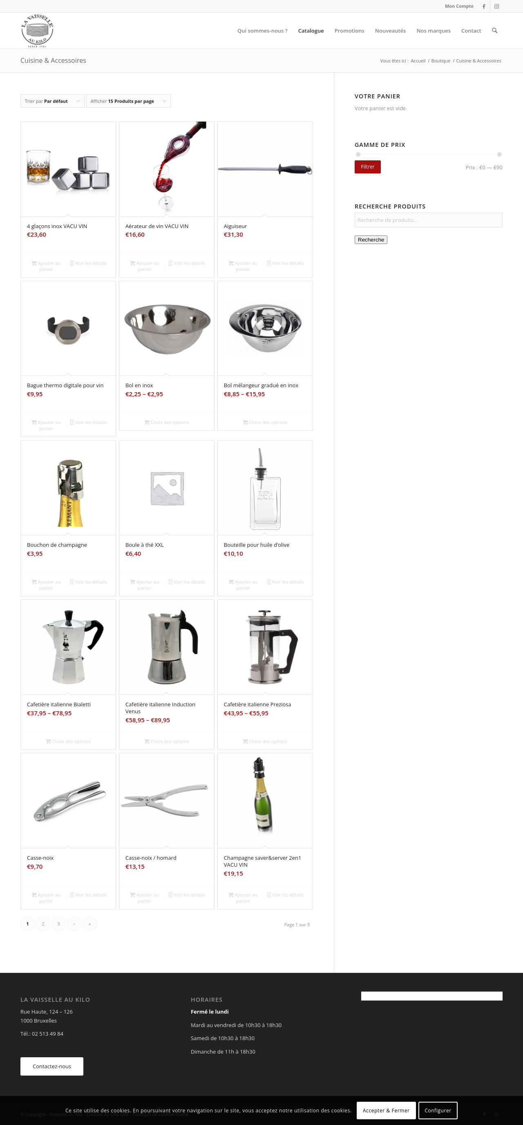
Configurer (438, 1110)
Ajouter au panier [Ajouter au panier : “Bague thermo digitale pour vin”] (45, 425)
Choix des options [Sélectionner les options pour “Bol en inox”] (166, 422)
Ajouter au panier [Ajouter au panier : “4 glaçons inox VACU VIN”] (45, 266)
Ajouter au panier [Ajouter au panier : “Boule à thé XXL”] (144, 585)
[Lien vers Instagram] (496, 6)
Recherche (371, 240)
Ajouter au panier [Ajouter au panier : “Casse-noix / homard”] (144, 898)
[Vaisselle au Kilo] (37, 31)
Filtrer (367, 166)
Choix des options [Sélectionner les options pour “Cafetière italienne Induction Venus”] (166, 742)
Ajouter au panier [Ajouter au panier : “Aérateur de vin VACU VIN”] (144, 266)
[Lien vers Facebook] (484, 6)
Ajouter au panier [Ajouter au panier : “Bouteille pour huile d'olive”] (242, 585)
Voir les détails (88, 263)
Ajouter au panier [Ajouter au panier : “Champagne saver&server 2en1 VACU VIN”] (242, 898)
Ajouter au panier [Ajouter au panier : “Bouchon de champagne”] (45, 585)
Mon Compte (459, 6)
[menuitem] (457, 6)
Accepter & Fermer (386, 1110)
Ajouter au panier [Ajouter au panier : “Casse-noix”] (45, 898)
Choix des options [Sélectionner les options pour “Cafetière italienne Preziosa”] (265, 742)
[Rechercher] (495, 31)
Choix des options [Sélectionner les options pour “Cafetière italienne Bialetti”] (68, 742)
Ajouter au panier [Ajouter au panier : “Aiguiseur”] (242, 266)
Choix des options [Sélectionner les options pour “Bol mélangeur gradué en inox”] (265, 422)
